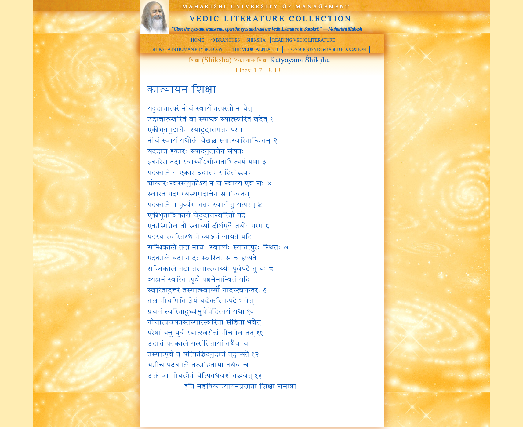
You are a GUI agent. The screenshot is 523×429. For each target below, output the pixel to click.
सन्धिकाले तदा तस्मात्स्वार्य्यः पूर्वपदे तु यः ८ (210, 268)
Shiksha (256, 40)
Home (197, 40)
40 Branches (225, 40)
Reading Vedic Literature (303, 40)
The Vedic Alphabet (255, 49)
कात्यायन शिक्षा (181, 88)
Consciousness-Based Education (327, 49)
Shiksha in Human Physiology (187, 49)
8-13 (275, 70)
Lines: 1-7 (249, 70)
